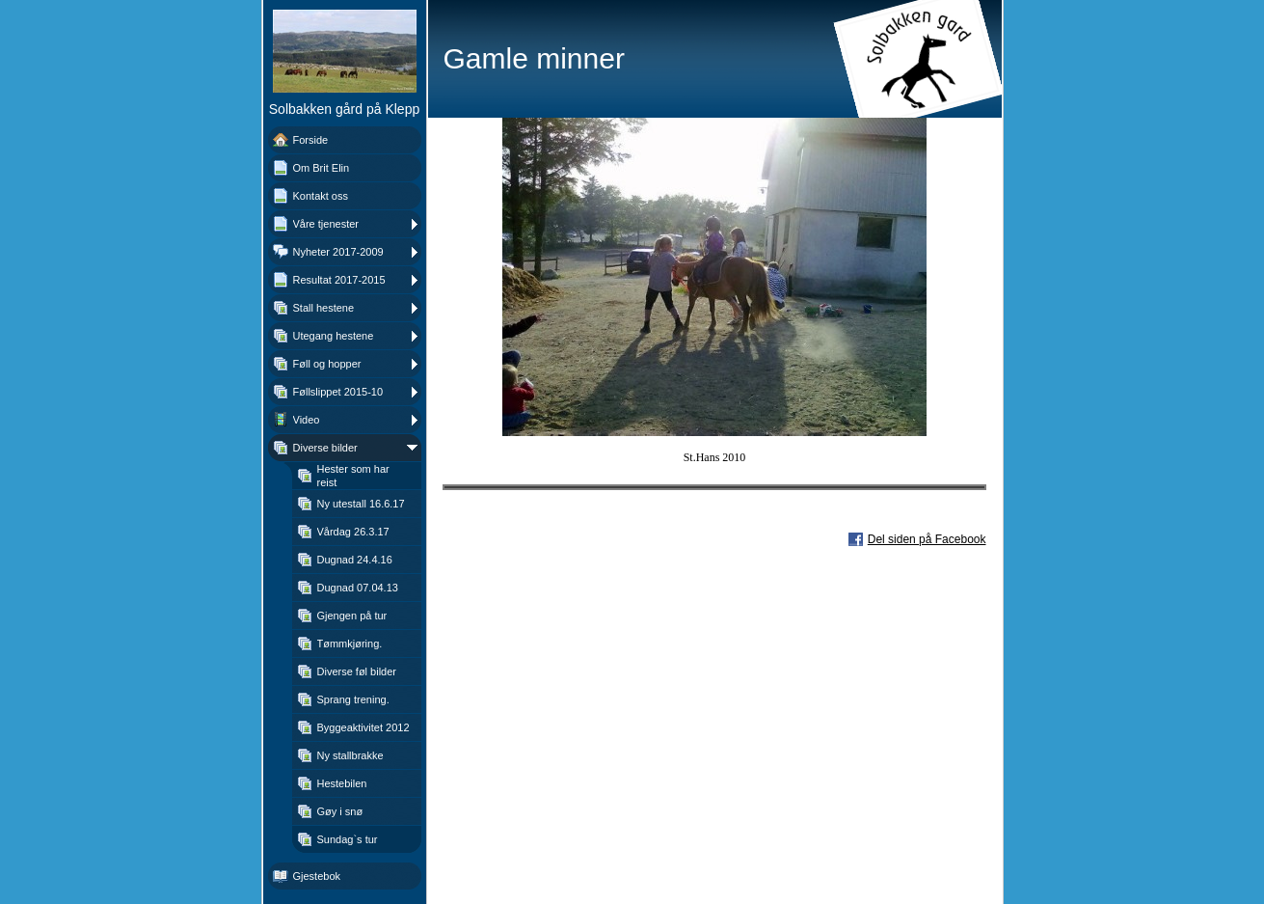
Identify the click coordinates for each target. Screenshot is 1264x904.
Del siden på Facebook (927, 539)
